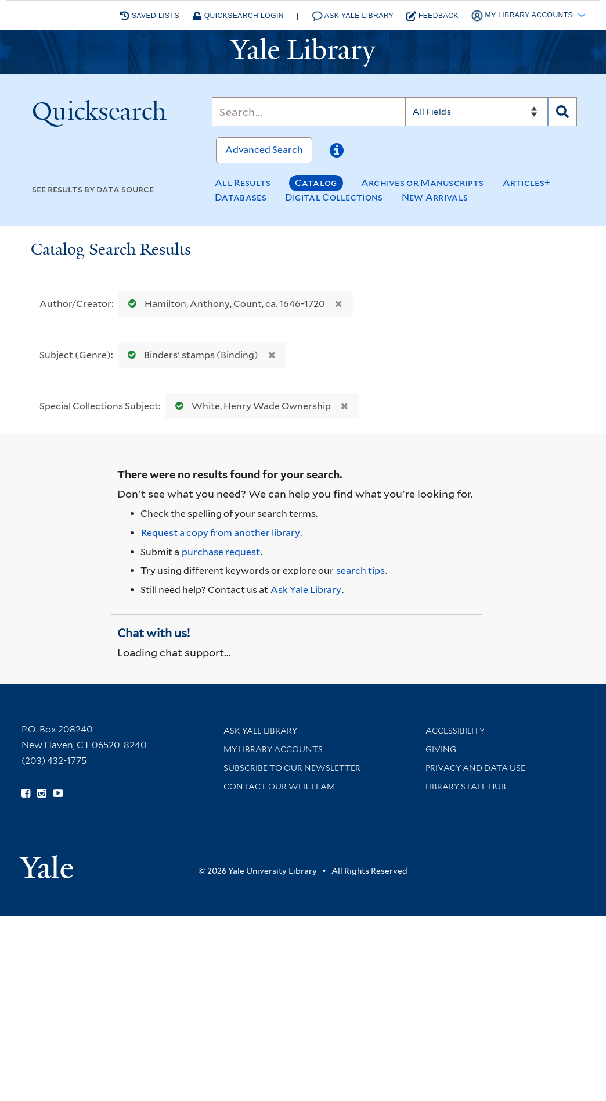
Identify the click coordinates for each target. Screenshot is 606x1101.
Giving (440, 749)
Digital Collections (334, 197)
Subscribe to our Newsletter (291, 768)
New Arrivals (435, 197)
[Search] (308, 111)
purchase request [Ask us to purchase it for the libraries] (221, 551)
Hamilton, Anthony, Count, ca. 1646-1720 (224, 303)
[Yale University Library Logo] (303, 52)
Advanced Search (264, 149)
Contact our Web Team (279, 786)
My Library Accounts (273, 749)
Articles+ (527, 182)
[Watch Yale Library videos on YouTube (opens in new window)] (58, 793)
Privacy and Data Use (475, 768)
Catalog (316, 182)
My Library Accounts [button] (523, 16)
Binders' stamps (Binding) (190, 354)
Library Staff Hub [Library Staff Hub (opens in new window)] (465, 786)
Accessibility (455, 730)
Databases (240, 197)
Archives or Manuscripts (422, 182)
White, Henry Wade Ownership (250, 406)
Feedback (432, 16)
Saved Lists (149, 15)
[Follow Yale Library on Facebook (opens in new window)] (25, 793)
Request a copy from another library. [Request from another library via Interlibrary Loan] (221, 532)
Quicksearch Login (238, 16)
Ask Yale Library (353, 16)
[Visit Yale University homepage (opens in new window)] (46, 863)
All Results (242, 182)
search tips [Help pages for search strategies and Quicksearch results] (360, 570)
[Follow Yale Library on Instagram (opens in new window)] (41, 793)
